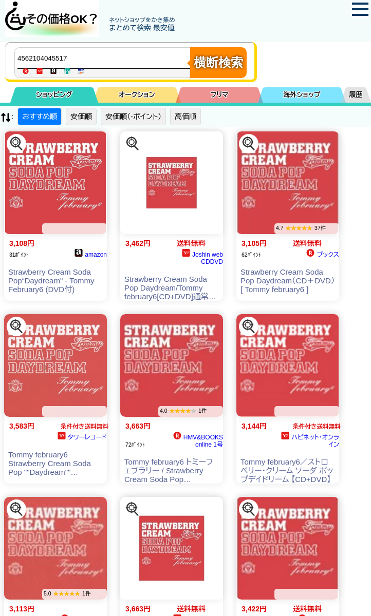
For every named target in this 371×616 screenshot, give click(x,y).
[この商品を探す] (16, 143)
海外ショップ (301, 95)
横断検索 (218, 62)
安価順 (81, 116)
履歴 (356, 95)
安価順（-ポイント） (133, 116)
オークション (137, 95)
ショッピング (54, 95)
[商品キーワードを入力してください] (105, 58)
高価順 (185, 116)
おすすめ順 (39, 116)
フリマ (219, 95)
